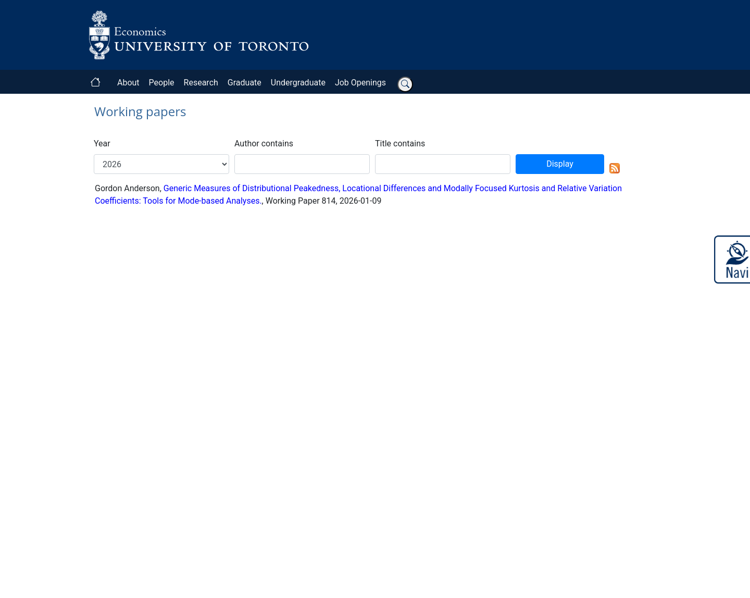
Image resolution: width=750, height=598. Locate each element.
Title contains (400, 143)
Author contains (263, 143)
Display (559, 164)
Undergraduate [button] (298, 83)
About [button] (128, 83)
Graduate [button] (244, 83)
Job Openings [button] (360, 83)
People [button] (161, 83)
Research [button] (201, 83)
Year (102, 143)
